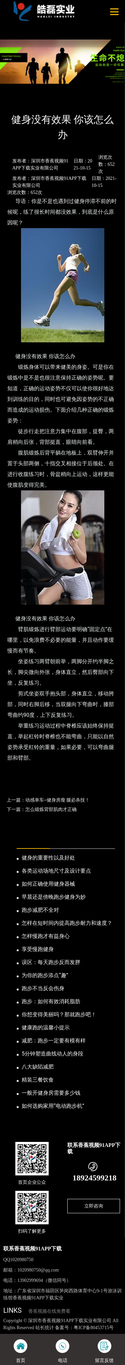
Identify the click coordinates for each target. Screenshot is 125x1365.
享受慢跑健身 (38, 949)
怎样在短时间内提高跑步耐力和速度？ (67, 923)
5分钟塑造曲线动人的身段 (52, 1053)
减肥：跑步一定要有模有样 (54, 1040)
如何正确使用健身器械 (48, 884)
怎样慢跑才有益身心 (46, 936)
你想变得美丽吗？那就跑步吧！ (59, 1014)
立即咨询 (93, 1206)
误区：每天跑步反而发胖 (51, 962)
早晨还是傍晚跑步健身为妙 (54, 897)
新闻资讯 (34, 101)
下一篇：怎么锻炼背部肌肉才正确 (42, 809)
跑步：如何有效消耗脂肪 (51, 1001)
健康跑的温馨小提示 (46, 1027)
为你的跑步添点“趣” (45, 975)
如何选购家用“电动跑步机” (53, 1106)
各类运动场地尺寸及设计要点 (56, 871)
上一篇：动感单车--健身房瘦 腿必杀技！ (48, 800)
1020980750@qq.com (38, 1270)
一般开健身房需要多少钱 (51, 1093)
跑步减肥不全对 (40, 910)
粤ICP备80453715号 (94, 1327)
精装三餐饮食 (38, 1080)
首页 (14, 101)
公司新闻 (59, 101)
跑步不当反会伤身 (43, 988)
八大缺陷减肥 (38, 1067)
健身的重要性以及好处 (48, 858)
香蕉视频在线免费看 (49, 1311)
